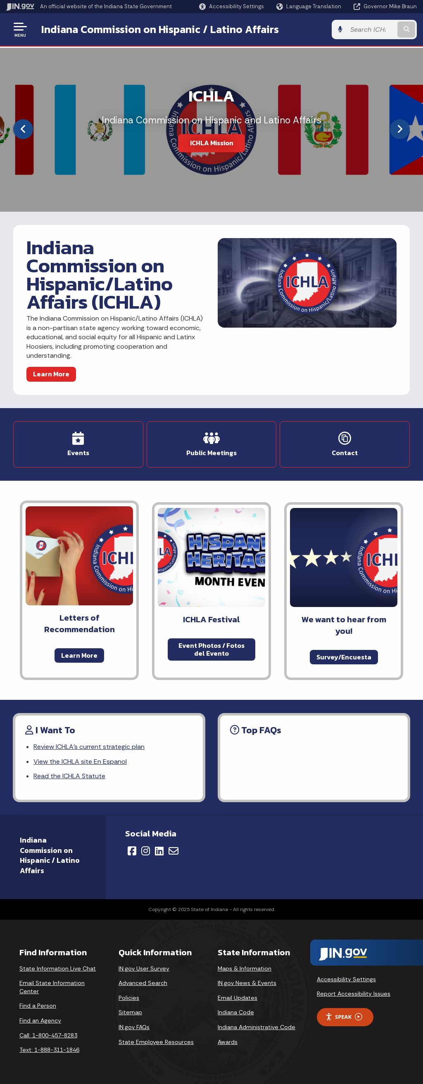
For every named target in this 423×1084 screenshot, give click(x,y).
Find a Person (37, 1005)
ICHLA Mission (211, 143)
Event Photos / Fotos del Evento (211, 649)
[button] (231, 6)
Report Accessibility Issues (353, 993)
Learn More (51, 374)
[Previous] (23, 129)
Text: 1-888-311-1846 (49, 1049)
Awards (228, 1042)
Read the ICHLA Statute (69, 776)
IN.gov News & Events (247, 983)
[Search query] (371, 29)
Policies (129, 997)
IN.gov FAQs (134, 1027)
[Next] (400, 129)
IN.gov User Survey (144, 968)
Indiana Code (236, 1012)
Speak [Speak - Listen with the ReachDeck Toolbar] (343, 1017)
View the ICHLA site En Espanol (80, 761)
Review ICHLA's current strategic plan (89, 746)
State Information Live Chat (57, 968)
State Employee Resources (156, 1042)
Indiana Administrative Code (256, 1027)
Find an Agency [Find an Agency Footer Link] (40, 1020)
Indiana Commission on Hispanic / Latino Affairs (160, 29)
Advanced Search (143, 983)
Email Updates (237, 997)
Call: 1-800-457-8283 (48, 1035)
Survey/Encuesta (343, 657)
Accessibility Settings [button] (346, 979)
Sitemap (130, 1012)
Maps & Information (244, 968)
